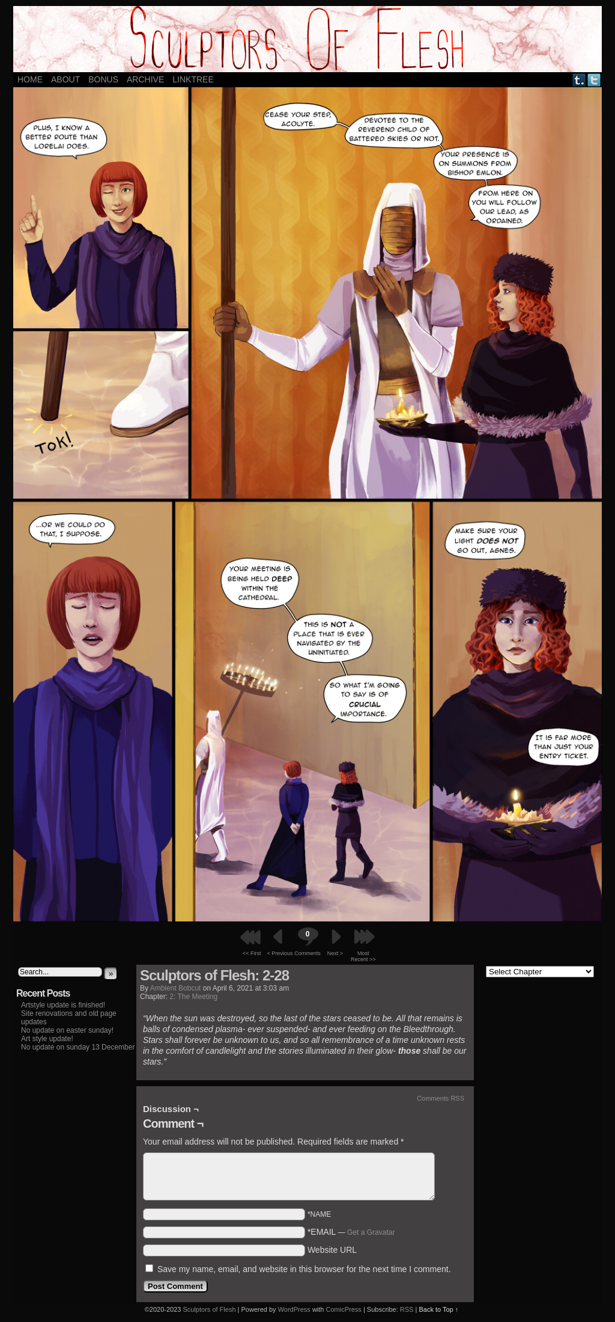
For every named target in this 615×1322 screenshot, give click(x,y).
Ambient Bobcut (175, 988)
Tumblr (579, 79)
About (65, 79)
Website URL (332, 1250)
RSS (407, 1309)
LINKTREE (192, 79)
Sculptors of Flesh (209, 1309)
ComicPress (344, 1309)
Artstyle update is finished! (63, 1005)
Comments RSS (440, 1098)
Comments (307, 941)
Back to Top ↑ (438, 1309)
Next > (335, 953)
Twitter (594, 79)
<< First (252, 953)
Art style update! (47, 1039)
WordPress (294, 1309)
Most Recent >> (363, 956)
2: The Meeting (193, 996)
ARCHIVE (145, 79)
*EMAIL (351, 1232)
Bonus (103, 79)
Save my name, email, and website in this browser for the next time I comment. (304, 1269)
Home (30, 79)
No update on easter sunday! (67, 1030)
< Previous (280, 953)
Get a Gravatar (371, 1232)
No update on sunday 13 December (78, 1047)
